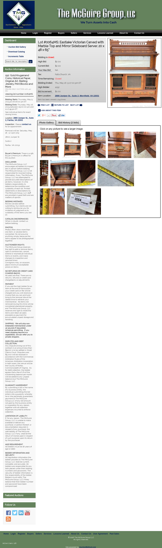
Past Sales (114, 534)
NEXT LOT (76, 105)
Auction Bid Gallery (17, 47)
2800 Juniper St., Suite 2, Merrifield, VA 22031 (77, 96)
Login (35, 33)
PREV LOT (43, 105)
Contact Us (139, 33)
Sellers (74, 33)
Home (23, 33)
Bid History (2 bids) (69, 122)
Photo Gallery (46, 122)
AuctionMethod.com (87, 547)
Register (48, 33)
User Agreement (100, 534)
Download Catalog (16, 52)
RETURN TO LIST (60, 105)
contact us (26, 124)
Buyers (61, 33)
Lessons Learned (105, 33)
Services (87, 33)
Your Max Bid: (44, 70)
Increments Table (16, 56)
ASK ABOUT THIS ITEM (49, 110)
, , (19, 119)
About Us (123, 33)
